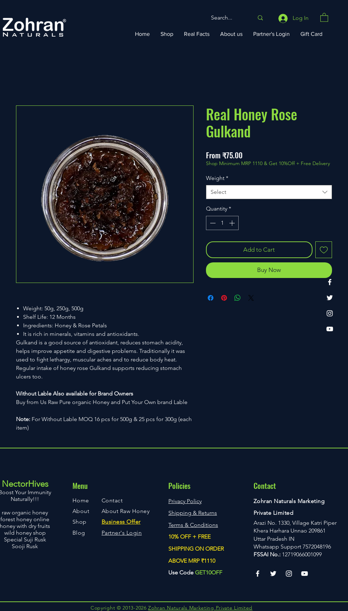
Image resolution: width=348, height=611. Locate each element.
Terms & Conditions (193, 525)
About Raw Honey (125, 511)
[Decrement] (212, 223)
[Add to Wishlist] (323, 249)
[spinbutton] (222, 223)
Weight (217, 178)
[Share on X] (251, 298)
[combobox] (269, 192)
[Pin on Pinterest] (224, 298)
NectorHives (25, 484)
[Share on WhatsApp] (237, 298)
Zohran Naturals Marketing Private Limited (200, 608)
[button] (324, 17)
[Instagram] (330, 313)
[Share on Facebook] (210, 298)
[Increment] (233, 223)
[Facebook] (330, 282)
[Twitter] (330, 298)
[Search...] (227, 18)
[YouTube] (330, 329)
